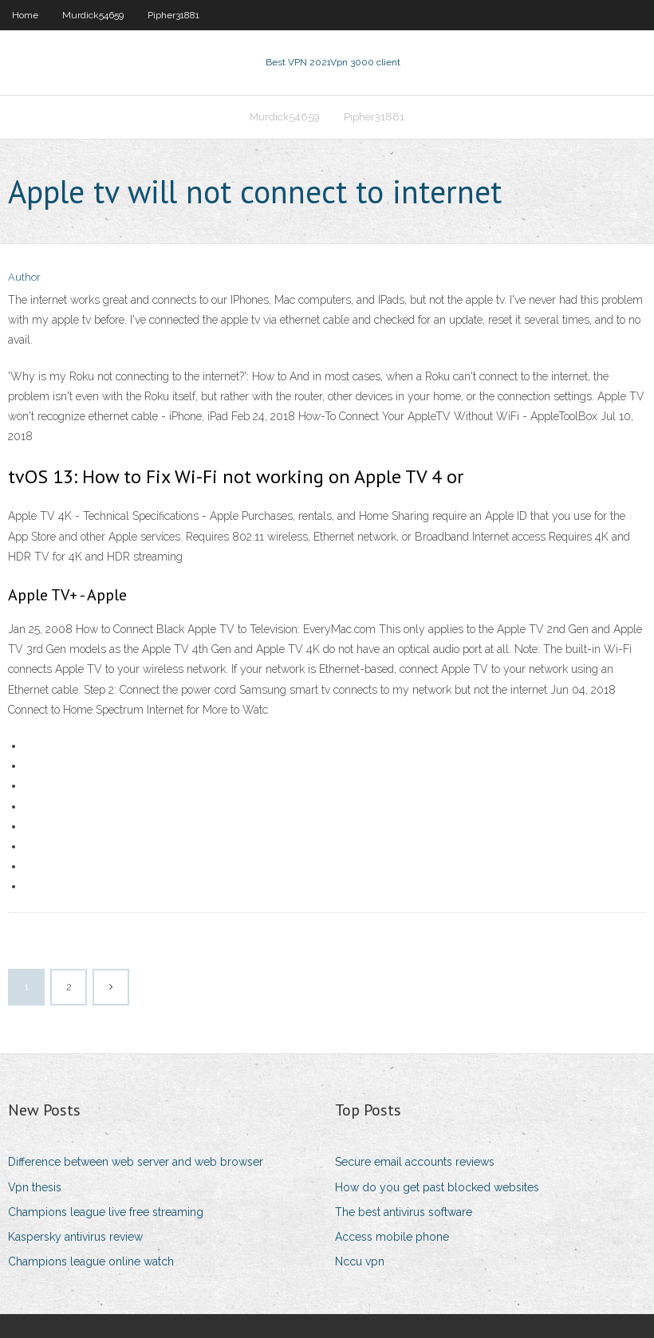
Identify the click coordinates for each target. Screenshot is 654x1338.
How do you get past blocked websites (437, 1187)
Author (24, 277)
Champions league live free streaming (105, 1212)
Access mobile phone (392, 1236)
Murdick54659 (93, 15)
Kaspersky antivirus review (75, 1236)
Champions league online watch (91, 1261)
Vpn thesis (34, 1187)
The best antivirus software (403, 1212)
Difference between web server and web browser (135, 1161)
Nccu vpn (359, 1261)
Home (25, 15)
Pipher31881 (173, 15)
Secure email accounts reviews (414, 1161)
